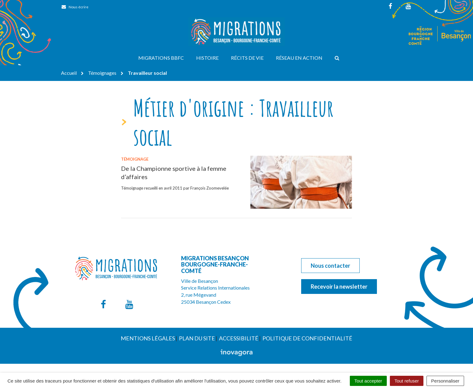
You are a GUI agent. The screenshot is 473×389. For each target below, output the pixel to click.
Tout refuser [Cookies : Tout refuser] (406, 380)
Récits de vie (247, 58)
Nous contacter (330, 265)
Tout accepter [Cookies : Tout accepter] (368, 380)
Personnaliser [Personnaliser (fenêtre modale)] (445, 380)
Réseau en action (299, 58)
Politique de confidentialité (307, 338)
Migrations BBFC (161, 58)
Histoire (207, 58)
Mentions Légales (148, 338)
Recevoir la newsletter (339, 286)
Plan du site (197, 338)
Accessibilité (238, 338)
